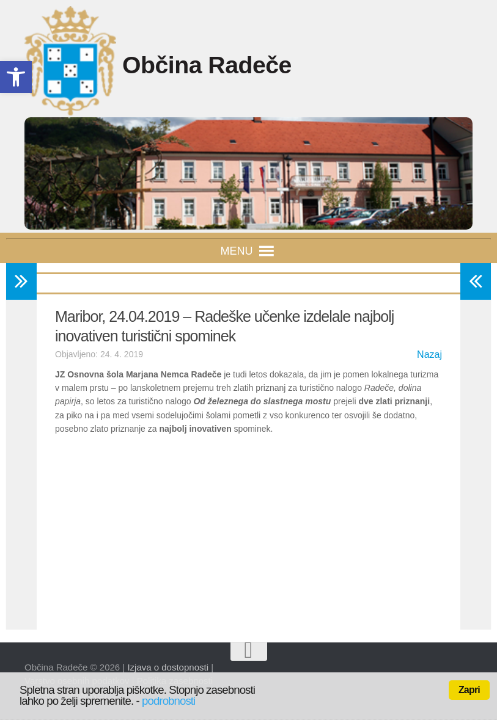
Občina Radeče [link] (219, 65)
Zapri (469, 690)
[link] (16, 77)
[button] (237, 251)
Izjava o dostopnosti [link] (167, 667)
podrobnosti (168, 700)
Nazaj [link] (429, 354)
